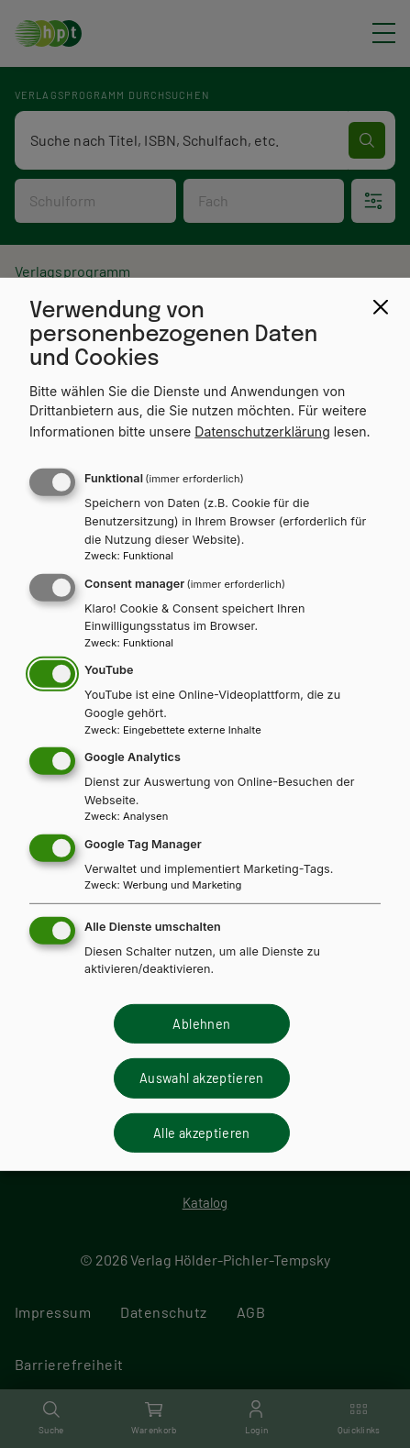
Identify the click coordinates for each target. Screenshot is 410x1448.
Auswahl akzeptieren (201, 1078)
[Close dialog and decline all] (380, 306)
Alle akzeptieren (201, 1132)
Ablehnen (201, 1024)
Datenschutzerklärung (262, 431)
